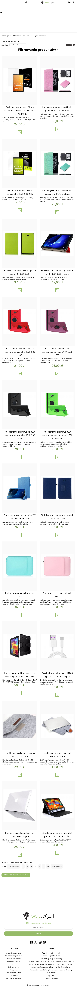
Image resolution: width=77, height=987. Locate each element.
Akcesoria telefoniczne (13, 959)
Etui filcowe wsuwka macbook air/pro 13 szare (57, 755)
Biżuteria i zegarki (13, 961)
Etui (13, 964)
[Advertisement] (38, 18)
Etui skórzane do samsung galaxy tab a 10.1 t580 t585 (20, 272)
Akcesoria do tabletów (13, 953)
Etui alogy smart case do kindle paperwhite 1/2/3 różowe (57, 109)
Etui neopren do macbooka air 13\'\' (19, 595)
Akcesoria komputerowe (13, 956)
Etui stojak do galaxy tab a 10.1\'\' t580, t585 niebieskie (20, 517)
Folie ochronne (13, 967)
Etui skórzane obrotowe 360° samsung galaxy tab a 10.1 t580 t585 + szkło (57, 435)
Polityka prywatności (51, 978)
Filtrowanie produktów (37, 49)
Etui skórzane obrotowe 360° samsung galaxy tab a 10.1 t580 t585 (57, 352)
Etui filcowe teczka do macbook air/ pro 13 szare (20, 755)
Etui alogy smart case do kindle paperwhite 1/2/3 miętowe (57, 192)
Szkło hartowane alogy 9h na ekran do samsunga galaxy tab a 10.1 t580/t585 (19, 110)
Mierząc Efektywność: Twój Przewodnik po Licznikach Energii (51, 970)
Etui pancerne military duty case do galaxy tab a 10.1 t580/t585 (19, 675)
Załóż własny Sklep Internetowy (51, 959)
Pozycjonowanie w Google (51, 953)
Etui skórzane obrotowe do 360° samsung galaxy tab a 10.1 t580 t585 (19, 435)
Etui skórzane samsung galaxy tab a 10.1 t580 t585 (57, 517)
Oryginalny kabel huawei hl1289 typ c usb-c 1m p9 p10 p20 (57, 675)
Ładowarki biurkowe (13, 978)
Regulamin (51, 976)
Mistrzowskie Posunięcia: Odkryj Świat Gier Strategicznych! (51, 967)
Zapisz (38, 934)
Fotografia (13, 970)
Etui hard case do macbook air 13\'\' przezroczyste (19, 834)
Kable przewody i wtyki (13, 973)
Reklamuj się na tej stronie (51, 956)
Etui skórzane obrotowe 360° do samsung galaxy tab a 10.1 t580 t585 (19, 352)
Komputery (14, 976)
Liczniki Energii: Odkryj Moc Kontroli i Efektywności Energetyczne (51, 961)
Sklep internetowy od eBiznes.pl (38, 985)
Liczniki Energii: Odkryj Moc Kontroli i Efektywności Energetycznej (51, 964)
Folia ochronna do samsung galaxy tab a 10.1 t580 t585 (19, 192)
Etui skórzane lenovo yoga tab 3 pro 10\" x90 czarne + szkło (57, 834)
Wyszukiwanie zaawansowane (22, 36)
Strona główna (6, 36)
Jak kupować (51, 973)
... (43, 866)
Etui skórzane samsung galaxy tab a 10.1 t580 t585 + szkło (57, 272)
